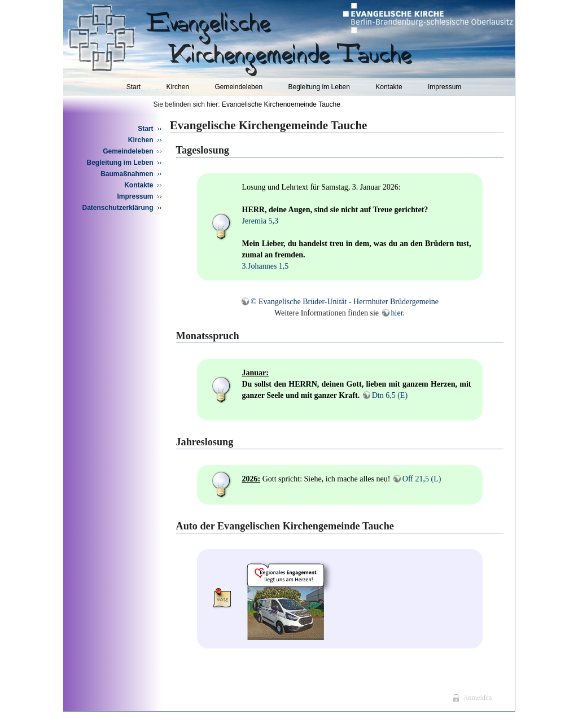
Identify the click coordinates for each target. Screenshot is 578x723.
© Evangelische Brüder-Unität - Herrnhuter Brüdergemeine (345, 301)
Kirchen (177, 87)
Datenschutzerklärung (118, 208)
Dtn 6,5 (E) (390, 395)
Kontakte (388, 87)
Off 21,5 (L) (421, 479)
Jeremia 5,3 (260, 221)
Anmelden (477, 698)
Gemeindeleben (238, 87)
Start (133, 87)
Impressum (444, 87)
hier (397, 313)
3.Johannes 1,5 (265, 266)
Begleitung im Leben (318, 87)
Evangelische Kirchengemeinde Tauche (281, 104)
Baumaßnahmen (126, 174)
